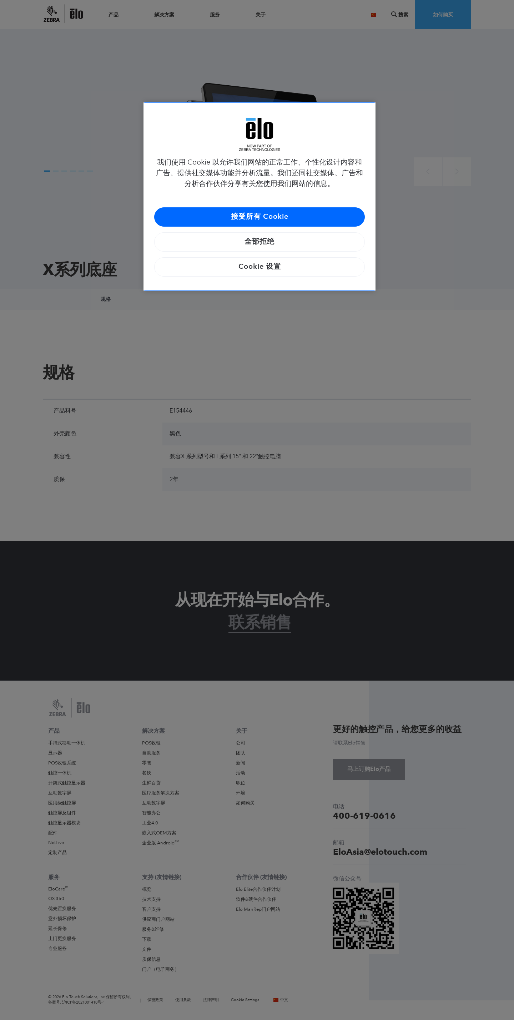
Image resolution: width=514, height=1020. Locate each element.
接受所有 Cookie (259, 217)
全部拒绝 (259, 242)
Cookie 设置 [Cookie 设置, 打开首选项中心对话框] (259, 267)
